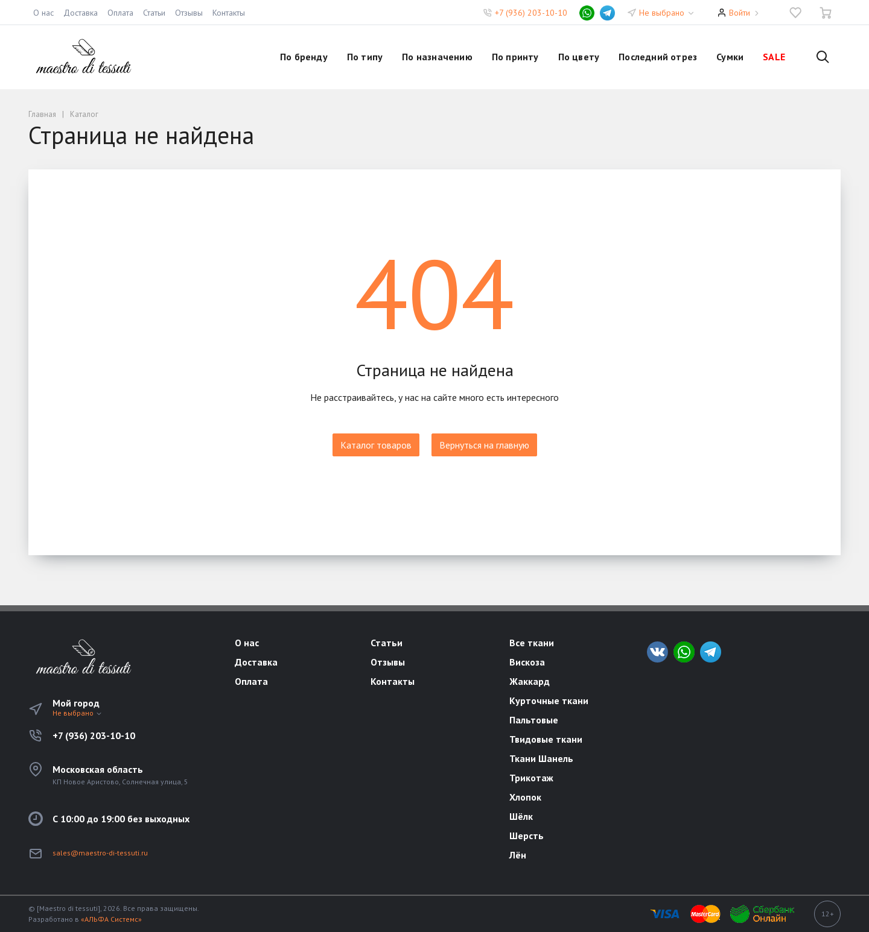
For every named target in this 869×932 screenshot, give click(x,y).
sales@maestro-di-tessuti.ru (100, 852)
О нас (43, 12)
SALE (774, 57)
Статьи (154, 12)
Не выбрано (667, 12)
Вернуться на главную (484, 445)
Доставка (80, 12)
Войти (739, 12)
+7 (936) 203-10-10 (531, 12)
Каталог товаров (376, 445)
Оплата (120, 12)
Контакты (228, 12)
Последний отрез (658, 57)
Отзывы (189, 12)
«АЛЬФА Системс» (111, 919)
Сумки (729, 57)
